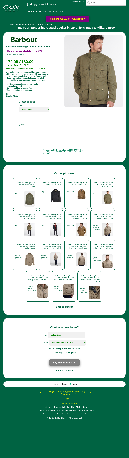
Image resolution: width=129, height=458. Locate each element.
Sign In (75, 1)
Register (82, 1)
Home (11, 25)
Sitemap (88, 414)
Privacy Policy (67, 414)
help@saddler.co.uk (51, 410)
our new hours (89, 410)
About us (53, 414)
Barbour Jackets (21, 25)
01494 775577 (73, 410)
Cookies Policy (78, 414)
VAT (58, 414)
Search (45, 414)
